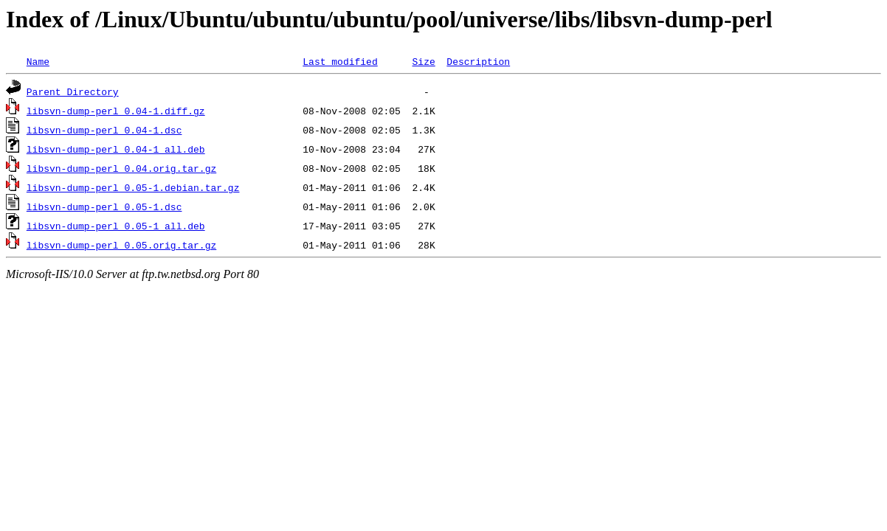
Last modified (340, 61)
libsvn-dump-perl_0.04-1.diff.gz (116, 110)
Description (478, 61)
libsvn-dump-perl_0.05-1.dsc (104, 206)
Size (423, 61)
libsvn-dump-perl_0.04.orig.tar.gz (121, 168)
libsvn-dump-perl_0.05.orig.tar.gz (121, 244)
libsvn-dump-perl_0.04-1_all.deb (116, 149)
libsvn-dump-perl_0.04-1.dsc (104, 129)
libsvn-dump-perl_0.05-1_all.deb (116, 225)
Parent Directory (73, 91)
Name (38, 61)
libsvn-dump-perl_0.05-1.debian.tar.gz (133, 187)
